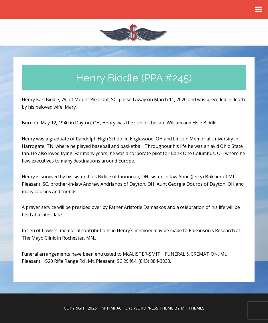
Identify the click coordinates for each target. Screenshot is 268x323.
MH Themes (192, 308)
